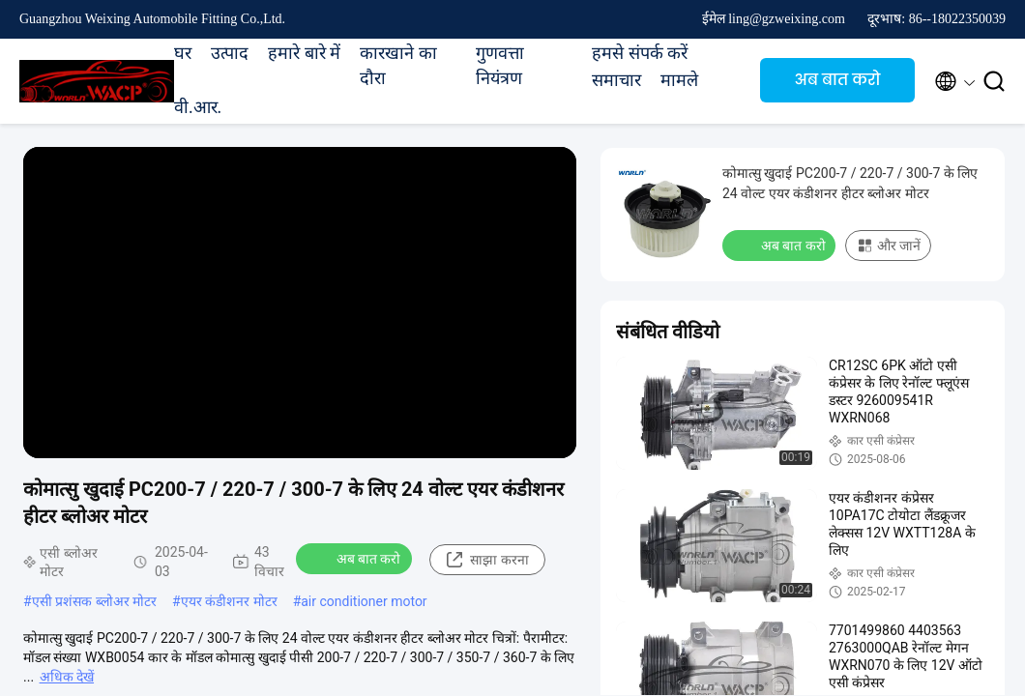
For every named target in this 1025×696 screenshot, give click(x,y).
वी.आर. (197, 107)
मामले (679, 80)
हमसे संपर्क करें (640, 53)
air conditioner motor (363, 601)
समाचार (616, 80)
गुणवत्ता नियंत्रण (500, 66)
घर (182, 53)
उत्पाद (230, 53)
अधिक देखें (67, 676)
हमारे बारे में (304, 53)
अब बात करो (838, 80)
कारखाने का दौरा (398, 66)
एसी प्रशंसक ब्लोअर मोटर (94, 601)
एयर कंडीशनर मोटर (229, 601)
